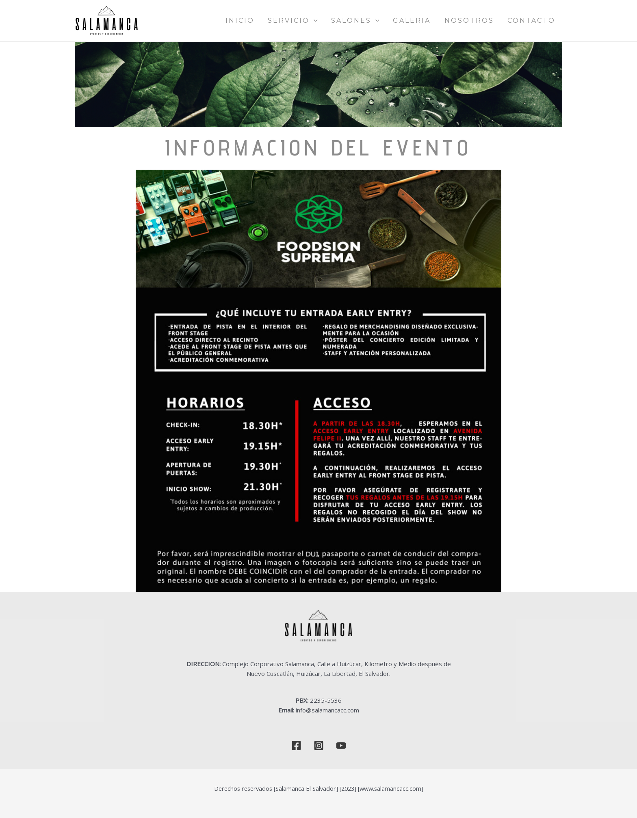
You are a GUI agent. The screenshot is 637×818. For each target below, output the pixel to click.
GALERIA (432, 20)
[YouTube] (341, 745)
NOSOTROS (481, 20)
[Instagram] (319, 745)
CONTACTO (535, 20)
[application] (349, 20)
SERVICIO (328, 20)
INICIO (283, 20)
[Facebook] (296, 745)
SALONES (383, 20)
